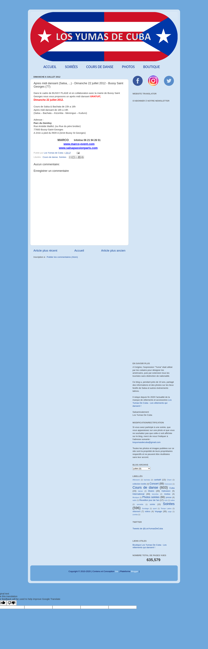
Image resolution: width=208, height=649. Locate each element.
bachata (147, 480)
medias (167, 494)
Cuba (172, 488)
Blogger (134, 571)
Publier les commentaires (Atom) (62, 257)
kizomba (155, 494)
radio (134, 500)
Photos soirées (150, 497)
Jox (116, 571)
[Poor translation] (11, 603)
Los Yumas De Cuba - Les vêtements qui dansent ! (152, 403)
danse (140, 491)
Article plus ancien (113, 250)
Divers (151, 491)
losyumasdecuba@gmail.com (147, 442)
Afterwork (136, 480)
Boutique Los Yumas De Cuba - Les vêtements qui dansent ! (149, 546)
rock (165, 500)
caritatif (157, 480)
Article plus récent (45, 250)
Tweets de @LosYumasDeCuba (148, 528)
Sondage (145, 508)
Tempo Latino (166, 508)
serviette (140, 504)
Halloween (166, 491)
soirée (152, 504)
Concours (168, 484)
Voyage (158, 511)
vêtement (136, 511)
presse (168, 497)
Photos (128, 66)
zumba (135, 514)
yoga (169, 511)
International (138, 494)
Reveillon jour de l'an (149, 500)
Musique (136, 497)
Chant (169, 480)
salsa (173, 500)
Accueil (49, 66)
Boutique (151, 66)
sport (155, 508)
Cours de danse (100, 66)
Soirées (71, 66)
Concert (154, 483)
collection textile (139, 484)
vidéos (147, 511)
